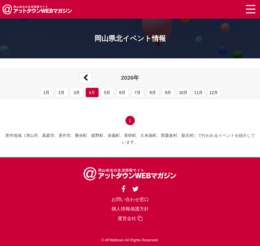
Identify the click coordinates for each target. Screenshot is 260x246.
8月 (153, 92)
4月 (92, 92)
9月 (168, 92)
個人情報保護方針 (130, 208)
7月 (138, 92)
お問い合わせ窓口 (130, 199)
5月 (107, 92)
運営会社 (130, 218)
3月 (77, 92)
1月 (46, 92)
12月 (213, 92)
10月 (183, 92)
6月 (122, 92)
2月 (61, 92)
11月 (198, 92)
